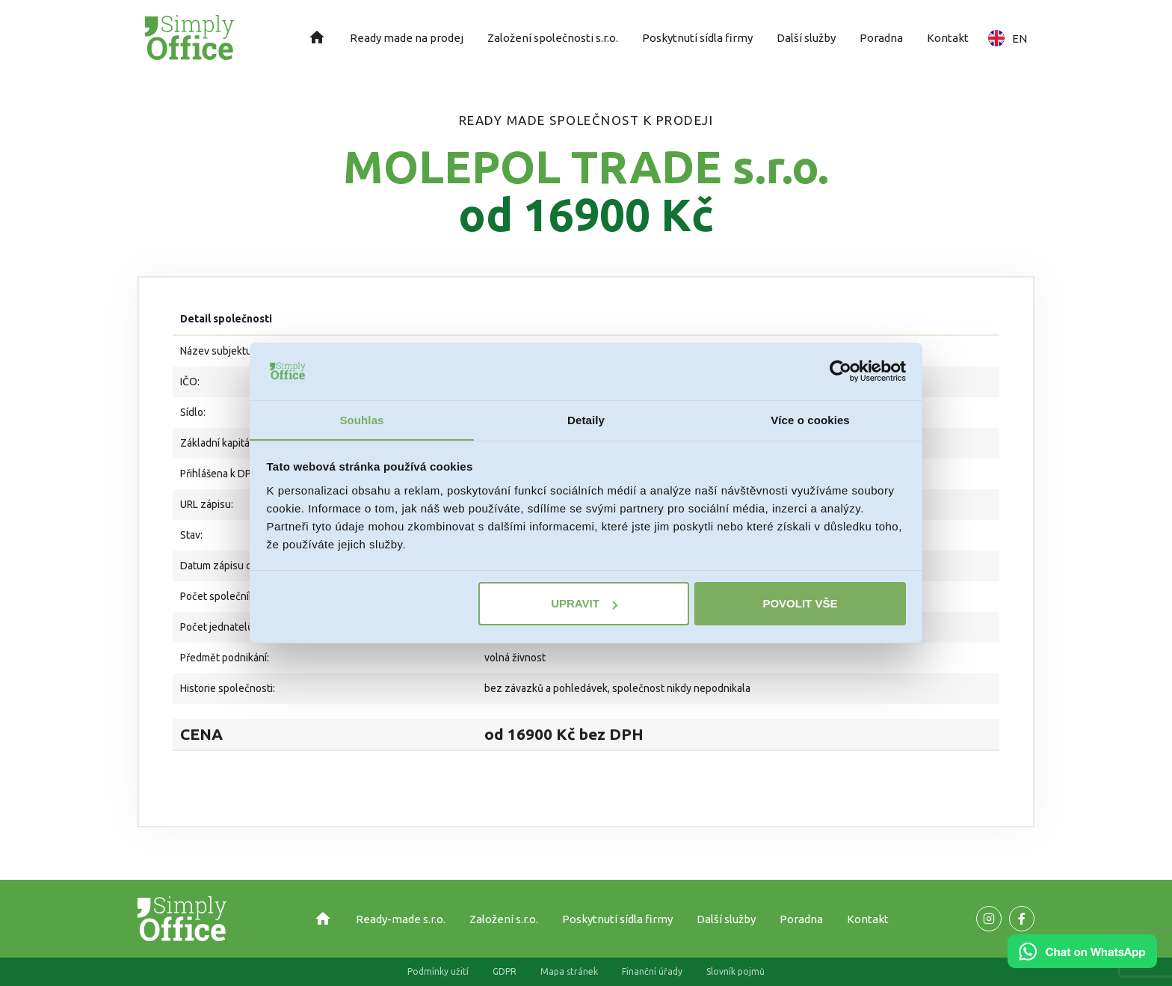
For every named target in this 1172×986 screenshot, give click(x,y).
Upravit (584, 604)
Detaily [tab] (586, 419)
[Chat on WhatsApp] (1082, 962)
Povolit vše (799, 604)
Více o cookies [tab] (810, 419)
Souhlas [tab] (361, 419)
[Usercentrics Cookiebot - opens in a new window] (840, 371)
